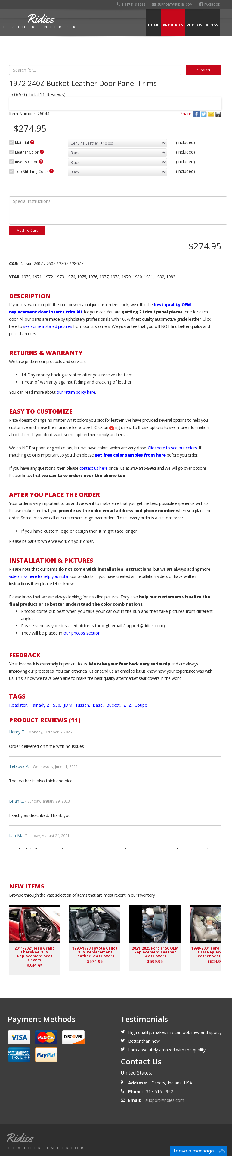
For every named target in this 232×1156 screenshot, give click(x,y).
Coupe (141, 705)
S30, (58, 705)
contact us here (93, 468)
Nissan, (83, 705)
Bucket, (114, 705)
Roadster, (19, 705)
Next (211, 100)
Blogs (212, 25)
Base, (99, 705)
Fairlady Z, (41, 705)
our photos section (82, 633)
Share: (186, 113)
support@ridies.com (172, 4)
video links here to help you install (39, 576)
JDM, (69, 705)
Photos (194, 25)
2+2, (128, 705)
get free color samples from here (130, 455)
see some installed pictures (47, 326)
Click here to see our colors (172, 448)
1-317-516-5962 (131, 4)
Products (173, 25)
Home (153, 25)
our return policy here (76, 392)
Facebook (209, 4)
